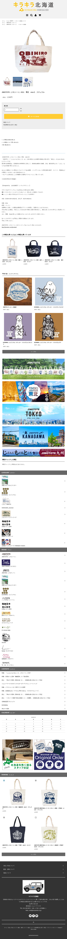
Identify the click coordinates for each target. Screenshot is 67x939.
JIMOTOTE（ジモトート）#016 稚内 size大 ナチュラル (12, 260)
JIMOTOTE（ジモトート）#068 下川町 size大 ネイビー (16, 845)
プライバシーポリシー (52, 927)
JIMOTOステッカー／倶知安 (9, 307)
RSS (32, 929)
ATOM (35, 929)
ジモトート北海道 (22, 24)
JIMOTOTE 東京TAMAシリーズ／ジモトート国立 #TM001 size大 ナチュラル (49, 809)
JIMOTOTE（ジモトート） (12, 22)
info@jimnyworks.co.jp (35, 910)
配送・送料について (22, 927)
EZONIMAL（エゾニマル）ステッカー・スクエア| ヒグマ (47, 342)
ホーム (3, 20)
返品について (6, 122)
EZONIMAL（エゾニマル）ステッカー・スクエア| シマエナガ (48, 307)
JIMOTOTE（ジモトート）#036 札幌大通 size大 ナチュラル (17, 807)
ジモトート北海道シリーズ (20, 20)
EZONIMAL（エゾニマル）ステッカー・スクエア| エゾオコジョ (17, 343)
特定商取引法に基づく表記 (10, 124)
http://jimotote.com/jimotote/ (9, 227)
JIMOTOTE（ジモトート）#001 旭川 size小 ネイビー (54, 260)
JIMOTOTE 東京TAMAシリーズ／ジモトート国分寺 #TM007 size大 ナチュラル (49, 846)
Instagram (60, 927)
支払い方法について (12, 927)
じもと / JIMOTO (10, 20)
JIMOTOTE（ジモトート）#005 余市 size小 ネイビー (33, 260)
